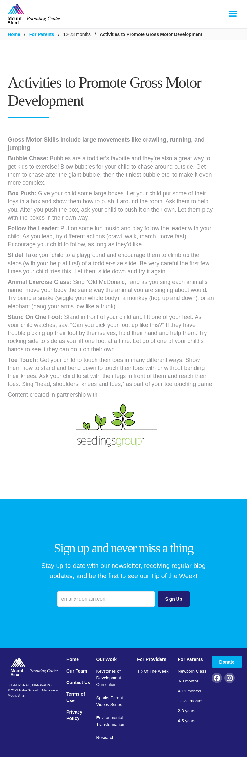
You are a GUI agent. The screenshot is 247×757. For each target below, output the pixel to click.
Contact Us (78, 682)
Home (14, 34)
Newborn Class (192, 671)
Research (105, 737)
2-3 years (186, 711)
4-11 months (189, 691)
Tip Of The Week (152, 671)
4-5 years (186, 720)
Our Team (76, 670)
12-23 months (191, 701)
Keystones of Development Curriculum (108, 678)
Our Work (106, 659)
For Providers (151, 659)
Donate (226, 662)
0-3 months (188, 681)
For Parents (41, 34)
